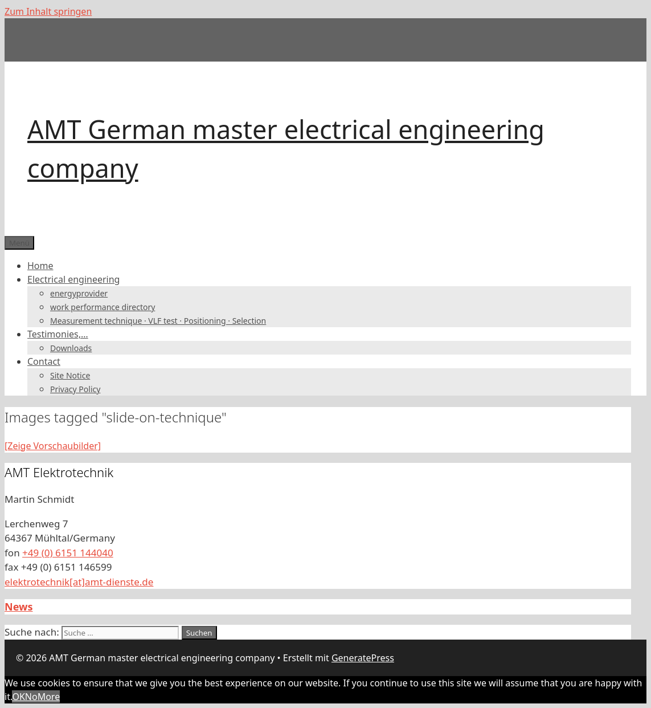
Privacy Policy (75, 389)
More (49, 696)
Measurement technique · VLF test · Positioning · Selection (158, 320)
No (31, 696)
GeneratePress (362, 658)
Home (40, 265)
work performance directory (102, 307)
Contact (43, 361)
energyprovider (79, 293)
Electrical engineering (73, 279)
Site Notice (70, 375)
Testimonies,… (57, 334)
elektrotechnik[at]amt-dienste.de (79, 581)
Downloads (71, 348)
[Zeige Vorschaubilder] (53, 446)
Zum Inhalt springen (48, 11)
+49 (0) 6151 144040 (67, 552)
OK (18, 696)
